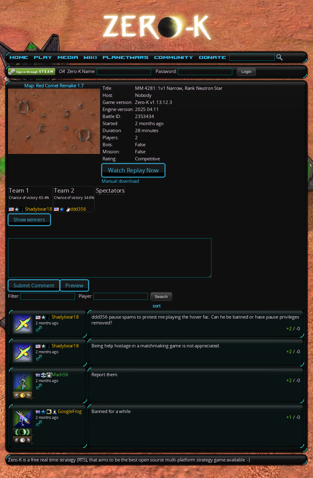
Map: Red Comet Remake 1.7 (54, 86)
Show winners (29, 219)
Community (173, 57)
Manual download (120, 181)
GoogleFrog (70, 419)
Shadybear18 (38, 209)
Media (67, 57)
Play (43, 57)
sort (156, 313)
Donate (212, 57)
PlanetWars (125, 57)
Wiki (90, 57)
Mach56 (60, 382)
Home (19, 57)
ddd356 (78, 209)
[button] (246, 71)
